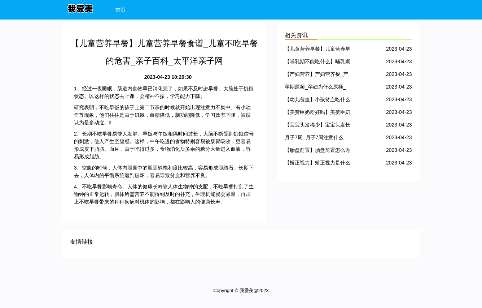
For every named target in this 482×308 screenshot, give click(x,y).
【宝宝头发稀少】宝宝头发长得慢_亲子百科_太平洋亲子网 (317, 126)
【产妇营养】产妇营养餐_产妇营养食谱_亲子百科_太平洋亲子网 (316, 75)
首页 (120, 10)
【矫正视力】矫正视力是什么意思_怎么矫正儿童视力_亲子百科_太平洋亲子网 (317, 164)
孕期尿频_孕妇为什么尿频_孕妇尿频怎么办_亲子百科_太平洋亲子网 (315, 88)
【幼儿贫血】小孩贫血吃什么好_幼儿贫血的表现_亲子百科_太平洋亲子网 (317, 101)
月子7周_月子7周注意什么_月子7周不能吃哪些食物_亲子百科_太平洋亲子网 (315, 138)
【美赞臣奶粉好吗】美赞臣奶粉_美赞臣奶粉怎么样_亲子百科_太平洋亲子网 (317, 113)
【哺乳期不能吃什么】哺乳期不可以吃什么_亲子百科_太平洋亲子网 (317, 63)
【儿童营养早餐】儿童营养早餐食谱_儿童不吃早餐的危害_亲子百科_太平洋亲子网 (317, 50)
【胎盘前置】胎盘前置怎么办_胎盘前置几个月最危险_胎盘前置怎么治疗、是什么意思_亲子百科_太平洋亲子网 (317, 151)
